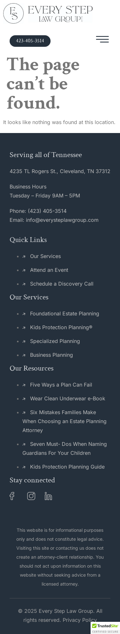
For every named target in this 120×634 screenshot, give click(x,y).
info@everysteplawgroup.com (62, 220)
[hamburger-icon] (102, 41)
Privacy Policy (80, 620)
